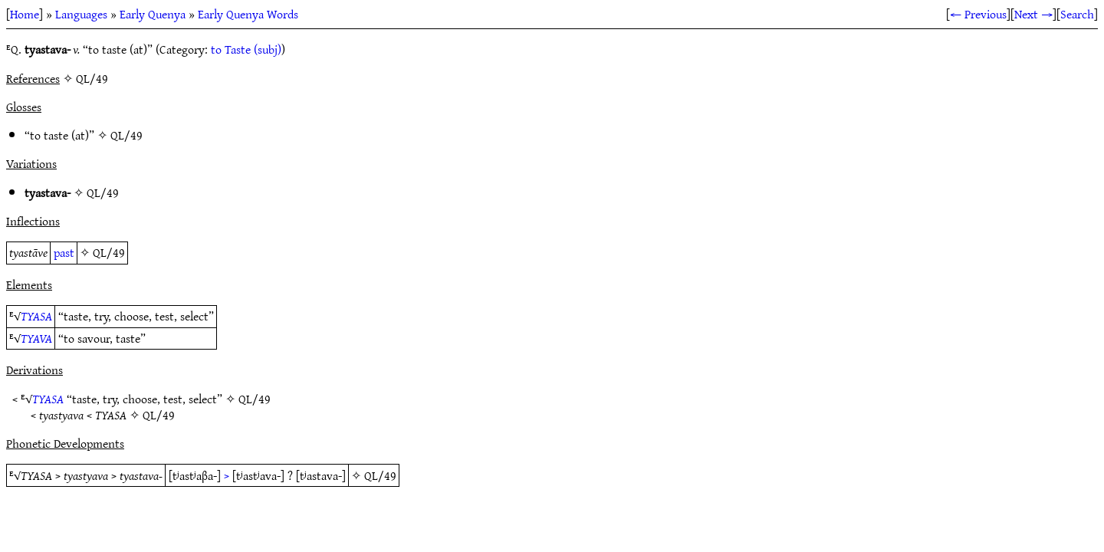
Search (1077, 14)
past (64, 252)
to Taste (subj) (246, 49)
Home (24, 14)
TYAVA (36, 338)
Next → (1033, 14)
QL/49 (126, 135)
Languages (81, 14)
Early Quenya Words (248, 14)
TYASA (36, 316)
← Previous (978, 14)
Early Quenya (153, 14)
